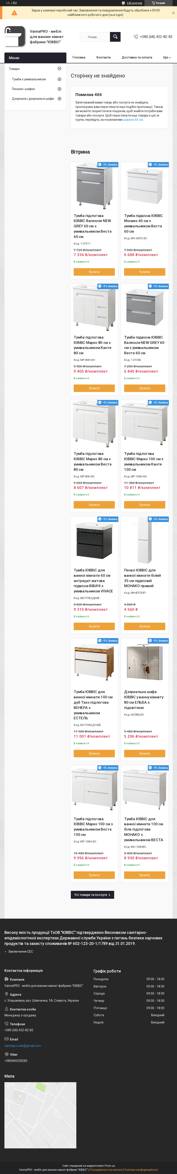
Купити (94, 272)
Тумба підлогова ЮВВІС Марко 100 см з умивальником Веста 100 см (93, 827)
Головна (79, 57)
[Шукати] (115, 37)
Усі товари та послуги (90, 895)
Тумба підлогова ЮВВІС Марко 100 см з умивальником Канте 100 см (143, 461)
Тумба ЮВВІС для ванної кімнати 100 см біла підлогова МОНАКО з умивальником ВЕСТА (143, 829)
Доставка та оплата (137, 57)
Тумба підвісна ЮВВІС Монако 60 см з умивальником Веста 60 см (143, 223)
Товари (14, 69)
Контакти (103, 57)
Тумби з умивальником (29, 79)
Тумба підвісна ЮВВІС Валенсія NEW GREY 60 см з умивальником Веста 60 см (144, 345)
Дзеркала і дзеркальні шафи (33, 98)
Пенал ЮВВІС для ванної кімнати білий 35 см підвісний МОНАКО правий (142, 578)
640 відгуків (134, 3)
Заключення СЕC (20, 951)
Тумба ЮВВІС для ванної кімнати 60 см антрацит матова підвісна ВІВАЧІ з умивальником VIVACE (93, 580)
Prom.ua (110, 1165)
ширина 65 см (133, 119)
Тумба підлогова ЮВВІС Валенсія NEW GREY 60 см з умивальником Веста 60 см (92, 226)
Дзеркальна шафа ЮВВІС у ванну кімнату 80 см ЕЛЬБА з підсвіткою (144, 700)
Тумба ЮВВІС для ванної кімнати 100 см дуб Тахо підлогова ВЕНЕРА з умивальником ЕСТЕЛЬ (93, 705)
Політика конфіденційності (141, 1169)
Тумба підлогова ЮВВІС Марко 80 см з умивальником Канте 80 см (92, 345)
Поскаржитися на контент (106, 1169)
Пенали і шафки (23, 89)
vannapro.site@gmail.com (22, 1046)
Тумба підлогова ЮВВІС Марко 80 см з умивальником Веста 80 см (92, 461)
